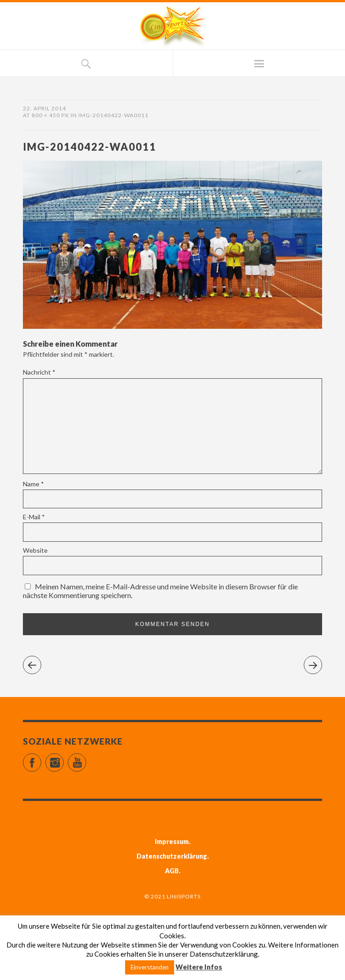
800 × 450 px (50, 115)
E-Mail (34, 517)
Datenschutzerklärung (172, 856)
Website (35, 550)
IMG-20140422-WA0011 (113, 115)
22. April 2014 (44, 108)
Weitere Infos (198, 967)
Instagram (63, 758)
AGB (172, 871)
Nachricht (39, 372)
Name (33, 484)
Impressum (172, 841)
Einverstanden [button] (150, 967)
